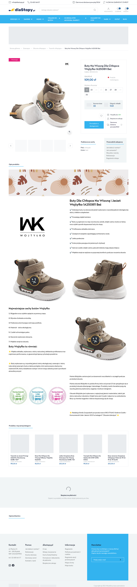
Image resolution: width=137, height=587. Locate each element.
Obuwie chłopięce (39, 48)
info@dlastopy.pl (18, 2)
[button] (126, 10)
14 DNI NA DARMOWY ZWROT (117, 2)
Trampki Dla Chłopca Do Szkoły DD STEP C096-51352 (92, 458)
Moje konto (69, 565)
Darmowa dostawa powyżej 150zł (88, 2)
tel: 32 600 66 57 (15, 558)
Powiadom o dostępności (94, 124)
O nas (45, 549)
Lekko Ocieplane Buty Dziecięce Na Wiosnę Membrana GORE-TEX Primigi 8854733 (67, 459)
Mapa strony (69, 563)
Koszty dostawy (30, 555)
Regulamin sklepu (112, 158)
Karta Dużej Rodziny (50, 555)
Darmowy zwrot (30, 558)
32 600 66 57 (35, 2)
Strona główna (15, 48)
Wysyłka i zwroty (112, 153)
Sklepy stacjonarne (49, 552)
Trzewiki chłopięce (55, 48)
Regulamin (68, 549)
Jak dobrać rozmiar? (113, 148)
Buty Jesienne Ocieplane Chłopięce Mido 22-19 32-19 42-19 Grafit (117, 458)
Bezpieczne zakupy (49, 563)
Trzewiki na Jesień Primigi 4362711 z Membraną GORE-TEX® (19, 458)
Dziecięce (26, 48)
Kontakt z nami (30, 561)
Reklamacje (110, 156)
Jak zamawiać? (111, 150)
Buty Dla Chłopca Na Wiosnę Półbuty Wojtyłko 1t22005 (44, 458)
